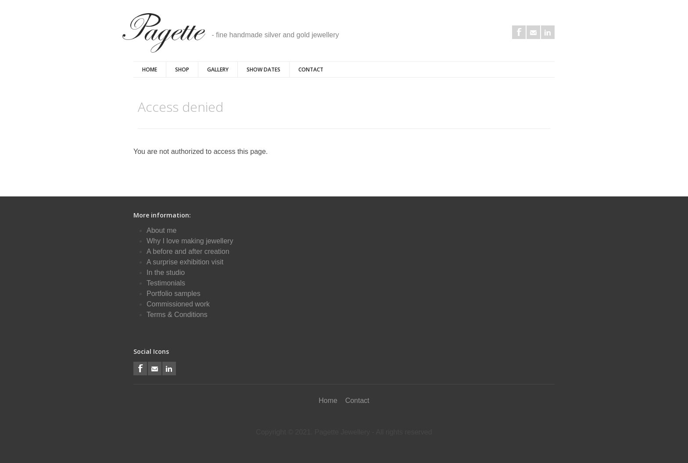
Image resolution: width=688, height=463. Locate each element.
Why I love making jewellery (190, 241)
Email (533, 32)
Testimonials (166, 283)
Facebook (519, 32)
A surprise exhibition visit (185, 262)
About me (161, 230)
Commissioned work (178, 304)
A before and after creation (188, 251)
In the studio (166, 272)
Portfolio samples (174, 293)
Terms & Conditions (177, 314)
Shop (182, 69)
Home (149, 69)
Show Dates (263, 69)
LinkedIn (548, 32)
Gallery (218, 69)
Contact (310, 69)
